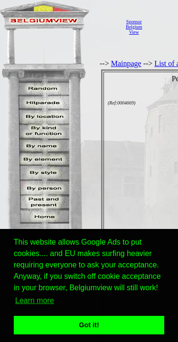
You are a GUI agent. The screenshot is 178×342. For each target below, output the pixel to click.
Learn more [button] (34, 300)
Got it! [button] (89, 325)
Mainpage (126, 63)
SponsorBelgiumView (134, 27)
